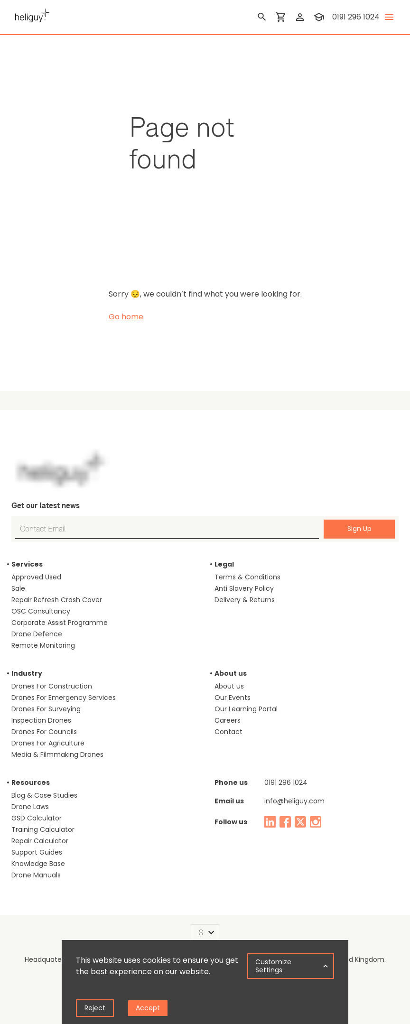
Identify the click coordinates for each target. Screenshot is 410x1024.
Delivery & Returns (244, 600)
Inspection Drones (41, 720)
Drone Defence (36, 634)
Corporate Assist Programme (59, 622)
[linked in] (270, 822)
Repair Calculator (39, 841)
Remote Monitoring (43, 645)
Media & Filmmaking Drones (57, 754)
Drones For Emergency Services (63, 697)
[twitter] (300, 822)
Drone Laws (30, 806)
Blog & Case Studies (44, 795)
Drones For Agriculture (47, 743)
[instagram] (315, 822)
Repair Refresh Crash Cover (56, 600)
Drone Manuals (36, 875)
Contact (228, 731)
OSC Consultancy (40, 611)
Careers (227, 720)
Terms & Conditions (247, 577)
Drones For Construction (51, 686)
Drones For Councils (44, 731)
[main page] (30, 14)
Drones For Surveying (46, 709)
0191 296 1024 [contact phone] (356, 16)
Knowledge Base (38, 863)
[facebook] (285, 822)
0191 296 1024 (286, 782)
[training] (318, 17)
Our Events (232, 697)
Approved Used (36, 577)
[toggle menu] (389, 17)
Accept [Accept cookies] (148, 1008)
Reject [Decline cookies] (94, 1008)
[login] (299, 17)
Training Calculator (43, 829)
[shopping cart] (280, 17)
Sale (18, 588)
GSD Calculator (36, 818)
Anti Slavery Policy (244, 588)
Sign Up (359, 528)
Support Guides (36, 852)
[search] (261, 17)
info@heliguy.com (294, 801)
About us (229, 686)
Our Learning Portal (246, 709)
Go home (126, 316)
